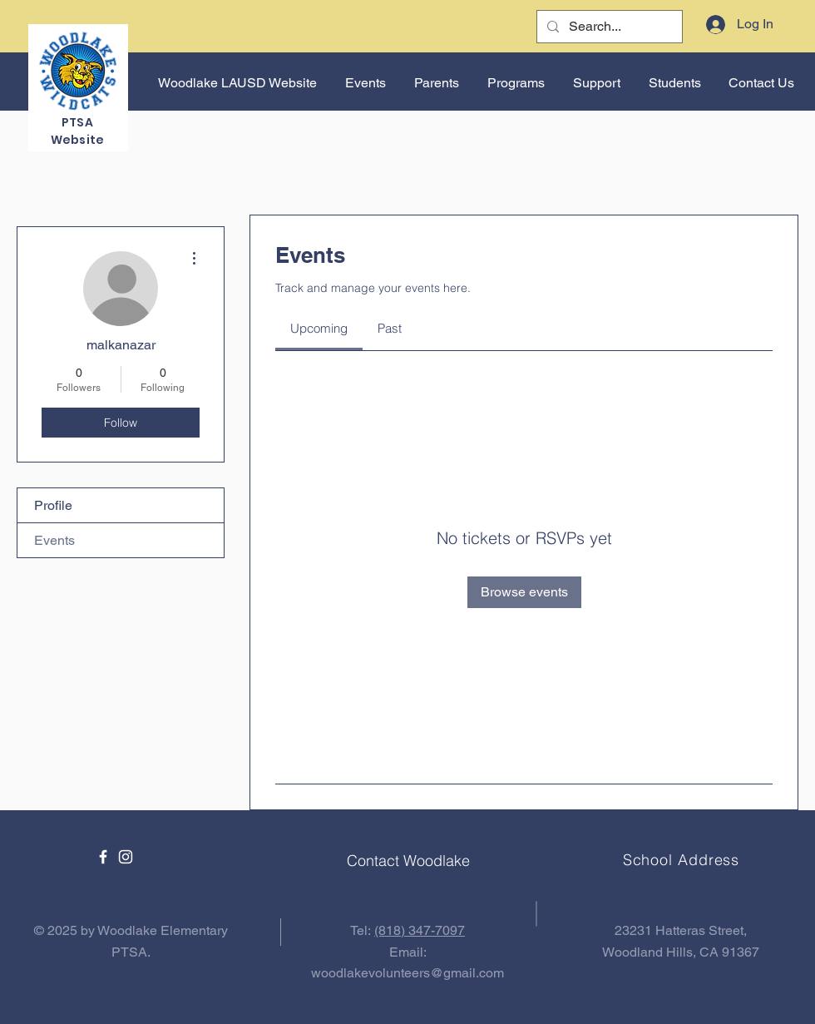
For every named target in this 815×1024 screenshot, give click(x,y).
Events (54, 540)
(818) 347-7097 (419, 930)
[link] (319, 328)
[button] (363, 83)
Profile (53, 505)
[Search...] (608, 26)
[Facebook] (103, 857)
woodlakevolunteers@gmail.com (407, 973)
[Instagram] (125, 857)
